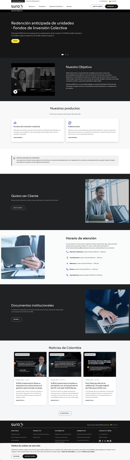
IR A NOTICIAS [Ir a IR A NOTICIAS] (65, 413)
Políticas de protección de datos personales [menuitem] (62, 441)
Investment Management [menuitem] (33, 1)
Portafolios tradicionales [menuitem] (83, 437)
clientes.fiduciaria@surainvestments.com (82, 248)
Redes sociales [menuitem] (103, 437)
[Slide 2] (68, 54)
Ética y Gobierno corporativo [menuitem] (18, 437)
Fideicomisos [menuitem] (36, 437)
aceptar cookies (30, 456)
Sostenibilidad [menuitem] (15, 440)
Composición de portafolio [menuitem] (84, 434)
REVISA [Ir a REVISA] (15, 41)
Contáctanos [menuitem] (103, 1)
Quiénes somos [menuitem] (15, 434)
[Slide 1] (65, 54)
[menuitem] (32, 6)
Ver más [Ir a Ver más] (16, 319)
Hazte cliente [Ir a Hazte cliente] (18, 208)
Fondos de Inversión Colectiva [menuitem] (41, 434)
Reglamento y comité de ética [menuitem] (63, 434)
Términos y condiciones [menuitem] (61, 437)
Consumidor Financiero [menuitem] (83, 440)
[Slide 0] (62, 54)
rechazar (16, 456)
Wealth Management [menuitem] (18, 1)
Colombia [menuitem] (112, 1)
